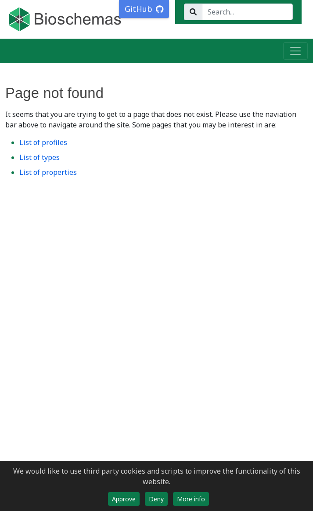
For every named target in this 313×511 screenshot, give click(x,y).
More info (191, 499)
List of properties (48, 172)
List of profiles (43, 142)
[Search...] (247, 12)
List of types (39, 157)
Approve (124, 499)
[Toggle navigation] (295, 51)
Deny (156, 499)
